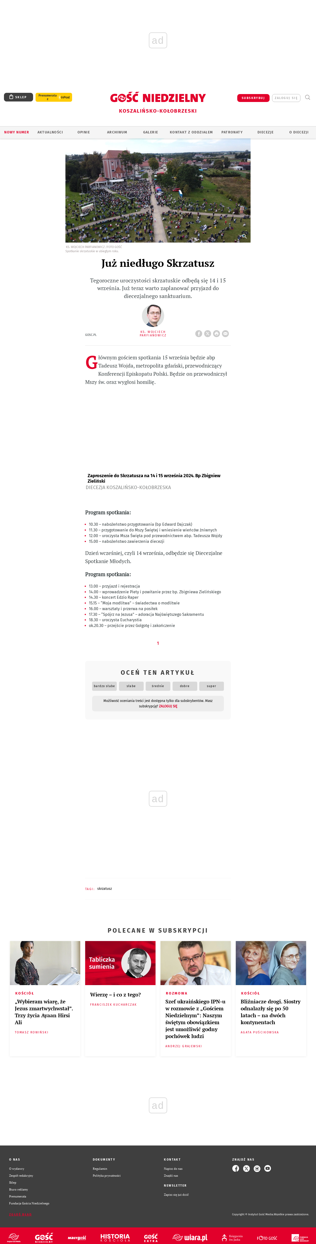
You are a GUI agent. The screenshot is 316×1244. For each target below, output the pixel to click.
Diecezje (265, 132)
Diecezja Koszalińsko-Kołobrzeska (128, 487)
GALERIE (150, 132)
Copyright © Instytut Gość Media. (253, 1214)
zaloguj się (286, 98)
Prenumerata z (48, 97)
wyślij (226, 332)
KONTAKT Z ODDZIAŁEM (191, 132)
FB (199, 332)
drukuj (217, 332)
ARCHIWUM (117, 132)
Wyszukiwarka (307, 97)
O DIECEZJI (299, 132)
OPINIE (84, 132)
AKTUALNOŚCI (50, 132)
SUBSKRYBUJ (253, 98)
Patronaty (232, 132)
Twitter (208, 332)
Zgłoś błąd (20, 1214)
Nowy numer (16, 132)
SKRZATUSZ (104, 889)
